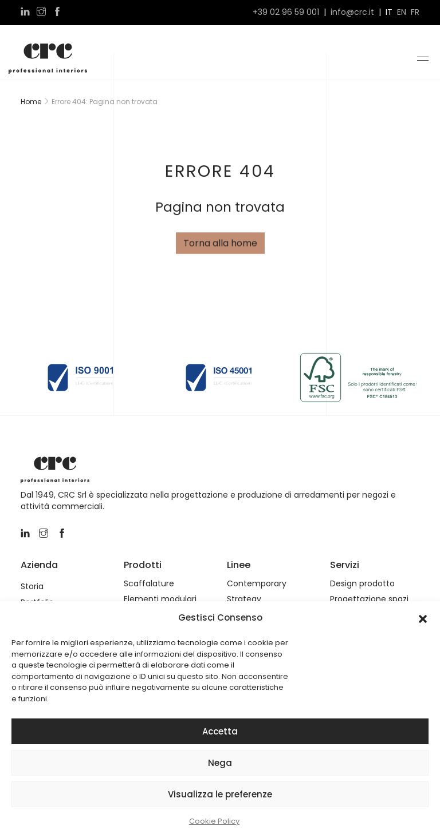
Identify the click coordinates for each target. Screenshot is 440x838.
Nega (220, 763)
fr (415, 12)
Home (31, 101)
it (389, 12)
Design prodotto (362, 583)
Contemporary (256, 583)
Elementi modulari (160, 599)
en (401, 12)
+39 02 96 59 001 (286, 12)
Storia (32, 586)
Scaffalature (149, 583)
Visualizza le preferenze (220, 794)
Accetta (220, 731)
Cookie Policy (214, 821)
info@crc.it (352, 12)
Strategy (244, 599)
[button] (423, 617)
